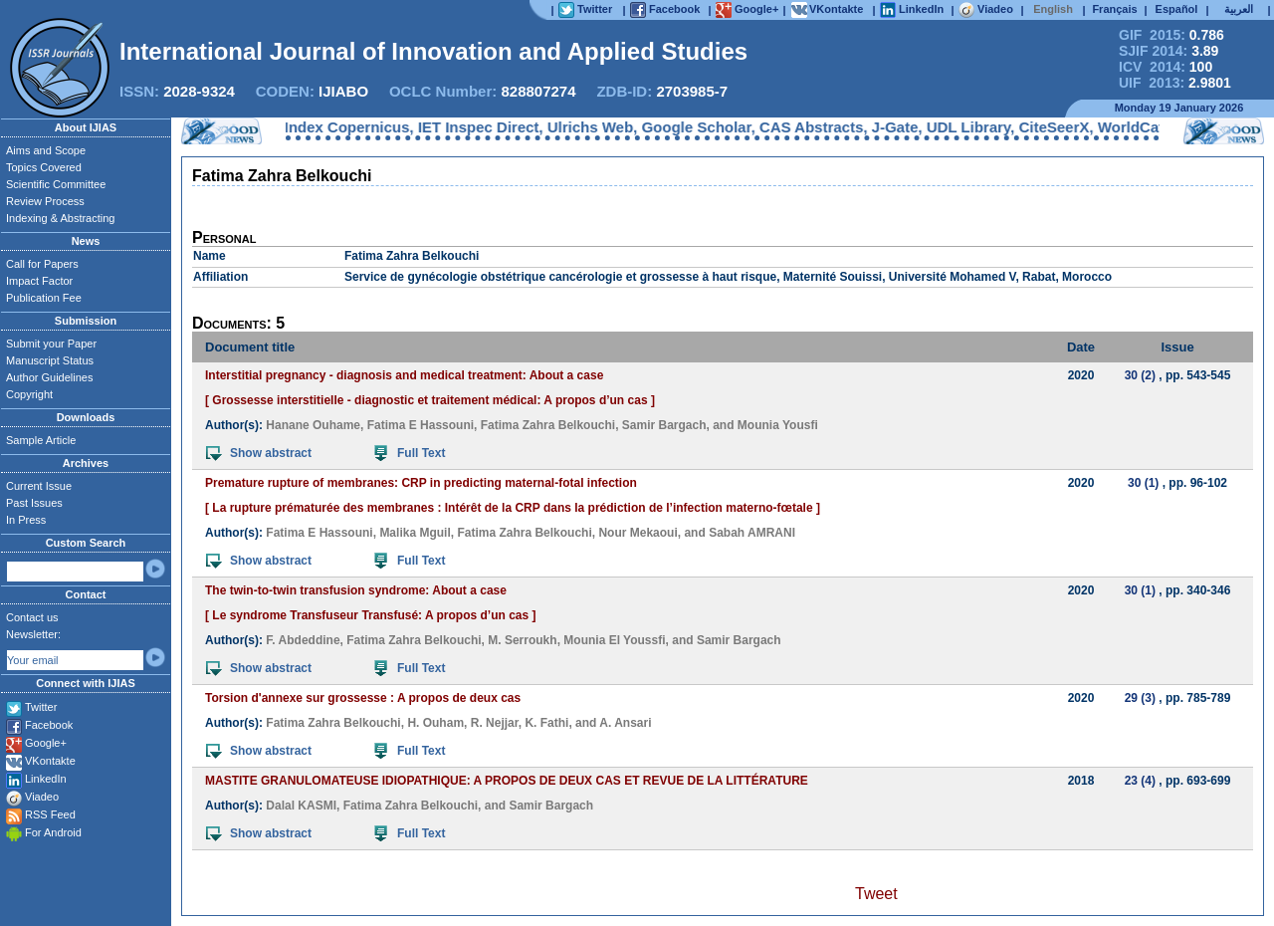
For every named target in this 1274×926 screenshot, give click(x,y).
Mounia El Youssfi (614, 640)
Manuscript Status (50, 360)
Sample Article (41, 440)
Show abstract (259, 453)
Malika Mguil (414, 533)
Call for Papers (42, 264)
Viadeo (42, 797)
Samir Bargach (664, 425)
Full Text (409, 453)
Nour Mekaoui (637, 533)
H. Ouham (435, 723)
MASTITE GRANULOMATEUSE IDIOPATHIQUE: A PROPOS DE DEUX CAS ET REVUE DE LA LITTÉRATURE (506, 781)
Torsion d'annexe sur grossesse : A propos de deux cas (363, 698)
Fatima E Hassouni (420, 425)
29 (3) (1140, 698)
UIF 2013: (1175, 83)
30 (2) (1140, 375)
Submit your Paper (51, 343)
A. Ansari (625, 723)
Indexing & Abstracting (60, 218)
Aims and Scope (46, 150)
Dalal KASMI (301, 805)
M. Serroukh (522, 640)
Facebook (49, 725)
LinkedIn (46, 779)
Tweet (876, 893)
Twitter (41, 707)
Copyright (29, 394)
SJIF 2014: (1168, 51)
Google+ (46, 743)
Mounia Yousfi (778, 425)
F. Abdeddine (302, 640)
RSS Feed (50, 814)
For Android (53, 832)
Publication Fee (44, 298)
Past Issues (34, 503)
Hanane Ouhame (313, 425)
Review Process (45, 201)
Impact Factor (39, 281)
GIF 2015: (1171, 35)
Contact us (32, 617)
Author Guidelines (49, 377)
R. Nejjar (495, 723)
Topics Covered (44, 167)
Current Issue (39, 486)
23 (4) (1140, 781)
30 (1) (1143, 483)
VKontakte (50, 761)
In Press (26, 520)
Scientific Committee (56, 184)
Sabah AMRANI (752, 533)
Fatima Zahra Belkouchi (548, 425)
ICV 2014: (1165, 67)
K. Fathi (546, 723)
